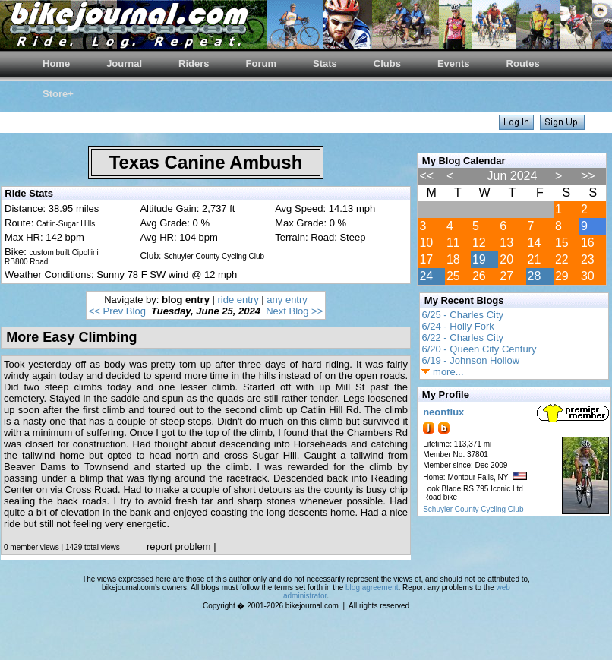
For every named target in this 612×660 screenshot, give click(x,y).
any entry (287, 299)
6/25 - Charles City (462, 315)
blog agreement (372, 587)
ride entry (238, 299)
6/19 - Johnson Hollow (470, 360)
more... (442, 371)
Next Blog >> (294, 311)
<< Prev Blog (117, 311)
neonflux (443, 412)
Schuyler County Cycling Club (473, 509)
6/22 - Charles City (462, 337)
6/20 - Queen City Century (478, 349)
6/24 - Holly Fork (457, 326)
